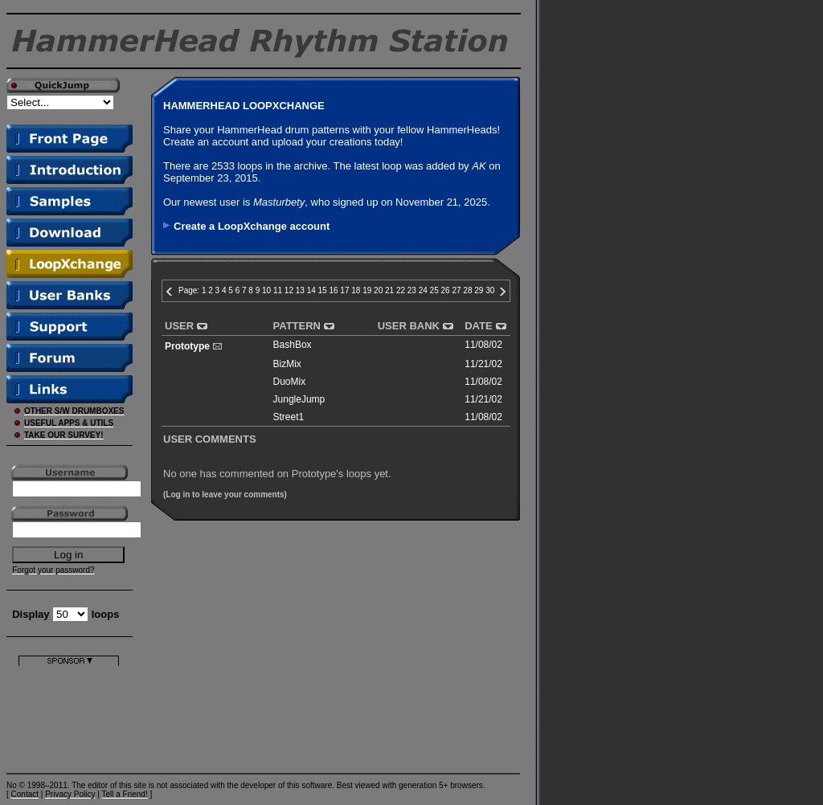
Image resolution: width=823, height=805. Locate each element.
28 (467, 290)
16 (333, 290)
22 (400, 290)
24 (423, 290)
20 (378, 290)
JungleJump (299, 399)
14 (311, 290)
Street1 (289, 417)
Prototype (187, 346)
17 (344, 290)
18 (355, 290)
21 (389, 290)
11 (277, 290)
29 (478, 290)
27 (456, 290)
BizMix (287, 364)
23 (411, 290)
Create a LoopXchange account (252, 226)
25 (434, 290)
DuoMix (289, 381)
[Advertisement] (68, 716)
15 (322, 290)
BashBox (292, 344)
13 (300, 290)
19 (366, 290)
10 (266, 290)
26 (445, 290)
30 (489, 290)
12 (289, 290)
